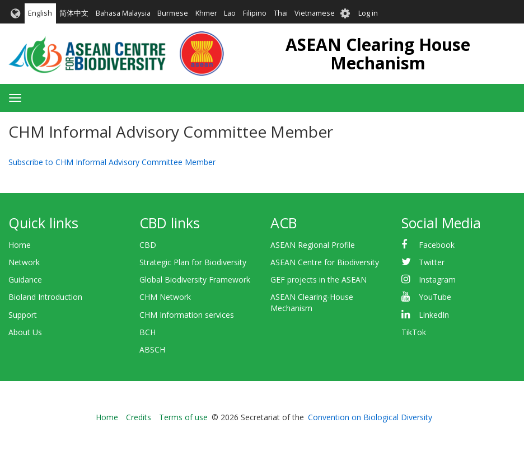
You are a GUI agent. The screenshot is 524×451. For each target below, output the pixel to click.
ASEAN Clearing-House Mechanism (311, 302)
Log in (368, 13)
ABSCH (152, 349)
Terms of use (183, 417)
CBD (147, 244)
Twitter (432, 262)
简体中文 (73, 13)
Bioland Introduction (45, 297)
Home (19, 244)
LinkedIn (434, 314)
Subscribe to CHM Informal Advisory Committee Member (112, 162)
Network (24, 262)
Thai (281, 13)
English (40, 13)
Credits (138, 417)
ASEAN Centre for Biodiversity (324, 262)
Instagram (437, 279)
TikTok (413, 332)
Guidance (25, 279)
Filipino (254, 13)
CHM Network (165, 297)
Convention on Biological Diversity (370, 417)
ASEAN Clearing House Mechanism (378, 53)
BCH (147, 332)
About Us (25, 332)
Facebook (437, 244)
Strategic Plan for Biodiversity (192, 262)
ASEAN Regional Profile (312, 244)
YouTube (435, 297)
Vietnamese (314, 13)
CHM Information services (186, 314)
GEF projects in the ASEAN (318, 279)
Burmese (172, 13)
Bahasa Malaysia (123, 13)
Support (22, 314)
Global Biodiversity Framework (194, 279)
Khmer (206, 13)
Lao (230, 13)
